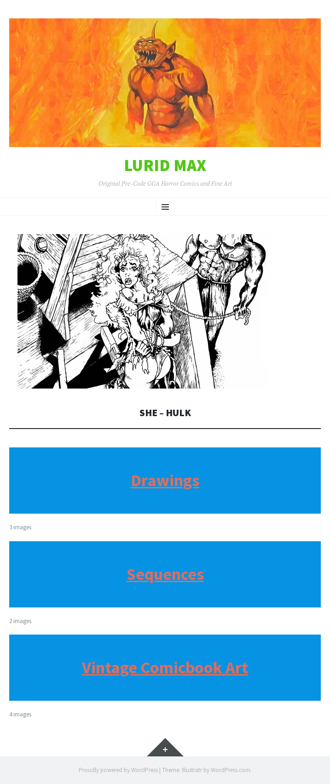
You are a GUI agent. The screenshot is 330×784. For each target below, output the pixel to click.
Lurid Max (165, 165)
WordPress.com (230, 770)
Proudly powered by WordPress (118, 770)
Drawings (165, 480)
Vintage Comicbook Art (165, 667)
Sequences (165, 574)
